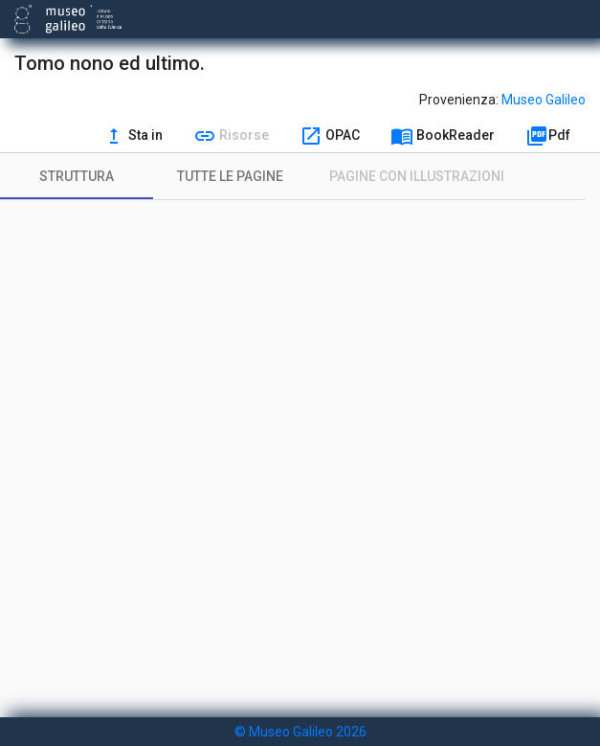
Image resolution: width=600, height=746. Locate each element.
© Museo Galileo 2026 (300, 731)
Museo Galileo (543, 99)
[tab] (76, 176)
